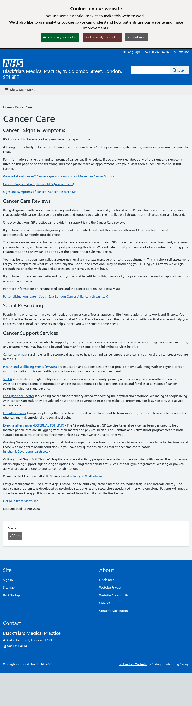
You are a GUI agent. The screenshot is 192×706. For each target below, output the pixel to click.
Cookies (104, 603)
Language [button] (131, 52)
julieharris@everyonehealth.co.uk (26, 451)
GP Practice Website (133, 664)
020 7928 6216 (156, 52)
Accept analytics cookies (60, 37)
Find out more (136, 37)
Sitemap (9, 587)
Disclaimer (106, 580)
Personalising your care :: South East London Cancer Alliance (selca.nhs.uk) (55, 296)
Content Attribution (113, 611)
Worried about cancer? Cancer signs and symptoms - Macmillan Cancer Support (59, 176)
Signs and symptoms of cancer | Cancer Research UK (39, 192)
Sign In (8, 580)
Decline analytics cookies (102, 37)
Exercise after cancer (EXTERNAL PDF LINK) (33, 425)
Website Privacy (110, 587)
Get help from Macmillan (20, 501)
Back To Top (11, 595)
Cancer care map (15, 354)
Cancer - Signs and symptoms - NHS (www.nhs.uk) (38, 184)
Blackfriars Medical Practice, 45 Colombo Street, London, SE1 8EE (62, 74)
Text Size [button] (181, 52)
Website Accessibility (114, 595)
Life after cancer (14, 413)
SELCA (7, 379)
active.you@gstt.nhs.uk (86, 476)
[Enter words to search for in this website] (150, 70)
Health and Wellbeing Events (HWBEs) (30, 367)
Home (7, 107)
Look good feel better (18, 396)
